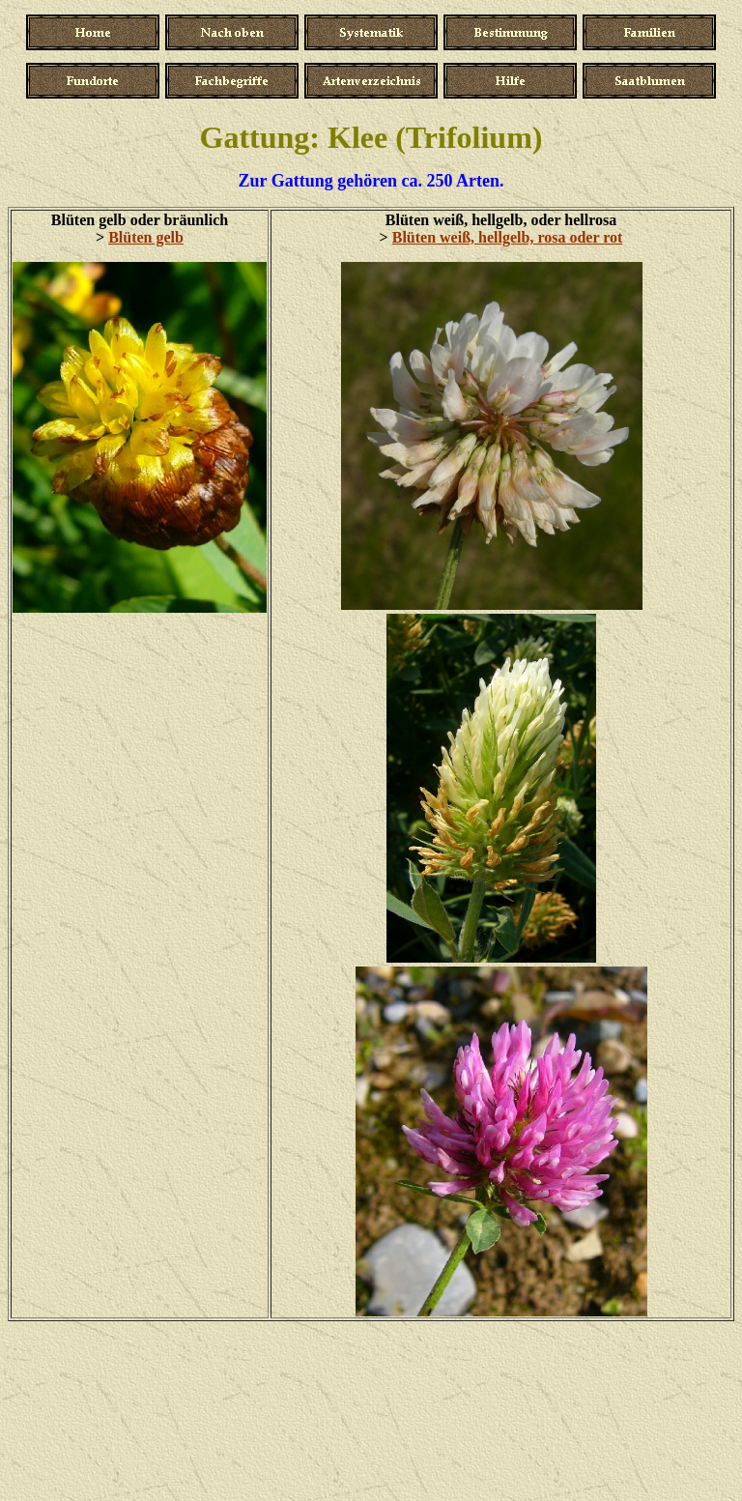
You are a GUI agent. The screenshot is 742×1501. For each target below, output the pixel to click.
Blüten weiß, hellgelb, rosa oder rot (507, 237)
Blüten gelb (146, 237)
